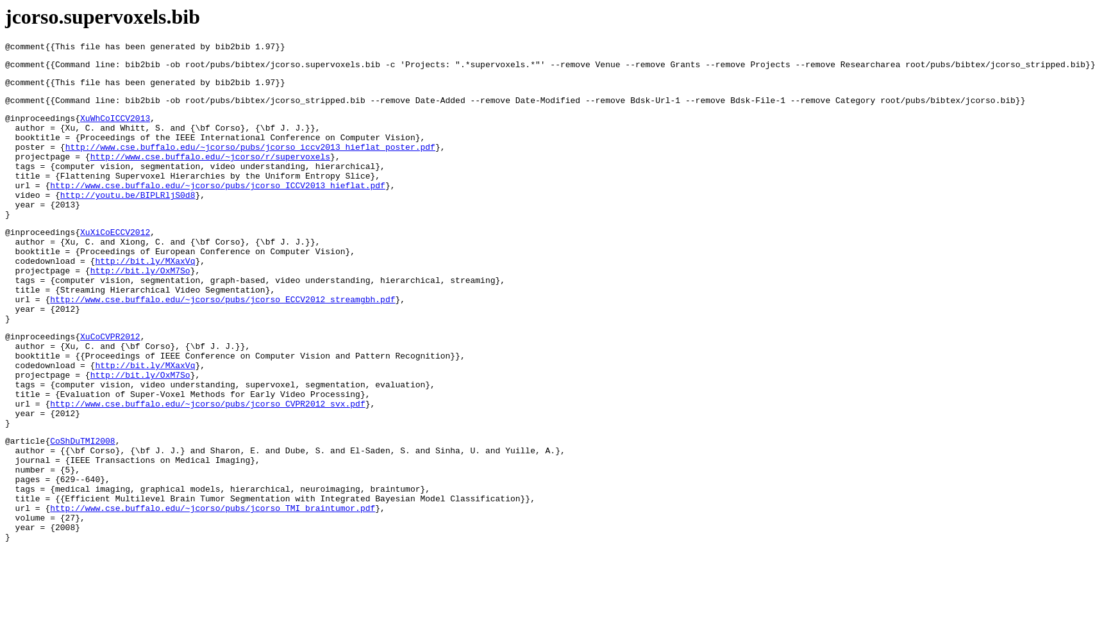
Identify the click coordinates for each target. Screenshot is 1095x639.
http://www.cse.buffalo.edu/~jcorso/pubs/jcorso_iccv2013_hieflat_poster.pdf (250, 162)
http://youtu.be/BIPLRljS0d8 (128, 219)
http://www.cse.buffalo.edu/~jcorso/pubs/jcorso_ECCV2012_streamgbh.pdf (222, 343)
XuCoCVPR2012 (110, 386)
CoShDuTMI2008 (82, 509)
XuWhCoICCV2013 (115, 127)
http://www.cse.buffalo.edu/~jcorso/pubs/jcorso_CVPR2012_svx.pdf (207, 467)
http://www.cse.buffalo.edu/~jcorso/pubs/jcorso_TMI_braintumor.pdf (212, 590)
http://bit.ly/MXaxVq (145, 297)
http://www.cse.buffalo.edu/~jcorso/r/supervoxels (210, 173)
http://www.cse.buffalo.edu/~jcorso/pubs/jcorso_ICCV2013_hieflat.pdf (217, 208)
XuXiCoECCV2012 (115, 262)
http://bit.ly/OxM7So (140, 308)
